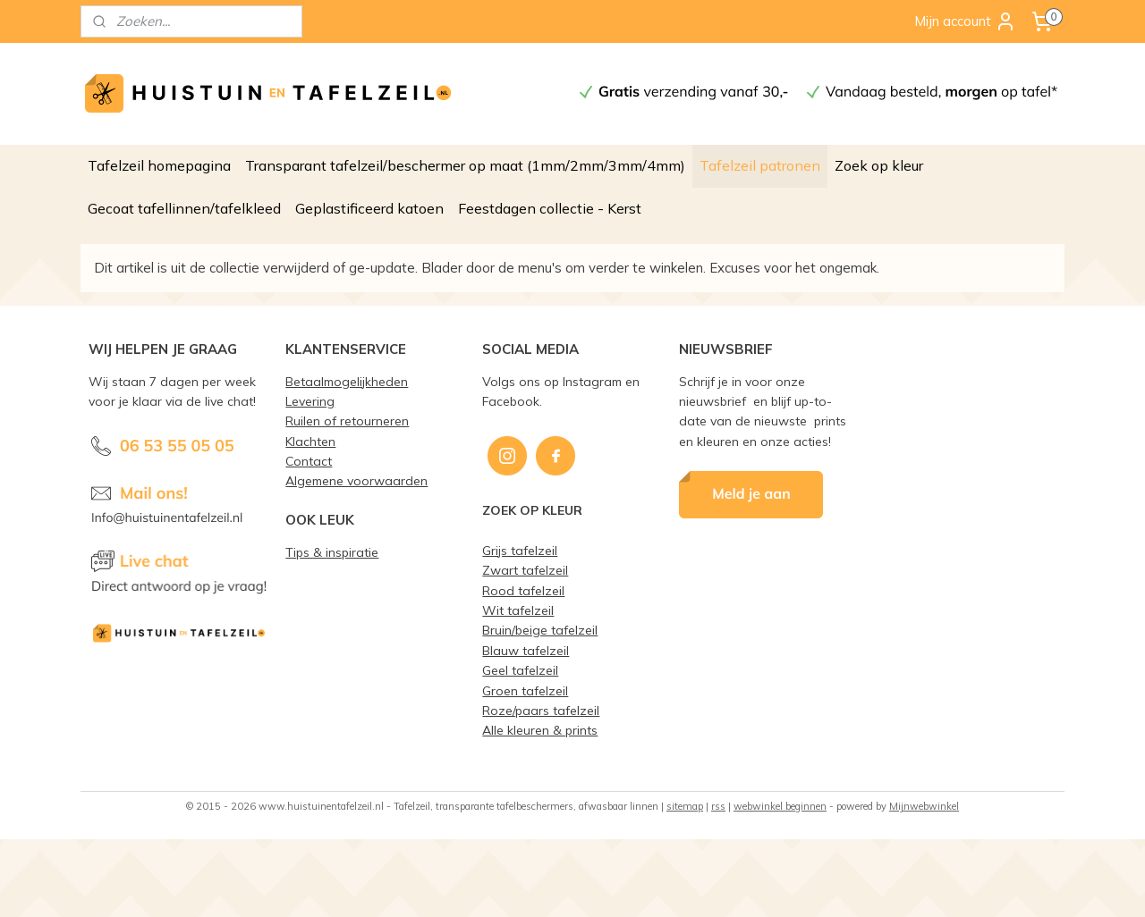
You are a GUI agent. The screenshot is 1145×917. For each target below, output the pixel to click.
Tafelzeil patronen (760, 165)
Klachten (310, 441)
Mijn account (965, 21)
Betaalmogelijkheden (346, 381)
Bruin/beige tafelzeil (540, 629)
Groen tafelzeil (525, 690)
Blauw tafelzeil (525, 650)
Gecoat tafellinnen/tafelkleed (184, 208)
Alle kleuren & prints (540, 729)
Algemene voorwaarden (356, 480)
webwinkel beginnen (780, 806)
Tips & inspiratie (331, 551)
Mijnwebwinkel (924, 806)
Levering (310, 400)
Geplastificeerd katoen (369, 208)
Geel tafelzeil (520, 669)
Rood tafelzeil (523, 590)
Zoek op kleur (879, 165)
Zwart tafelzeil (525, 569)
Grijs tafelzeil (519, 550)
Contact (308, 460)
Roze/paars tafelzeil (540, 710)
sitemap (684, 806)
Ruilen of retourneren (347, 420)
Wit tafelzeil (518, 610)
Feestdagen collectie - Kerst (549, 208)
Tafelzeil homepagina (159, 165)
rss (718, 806)
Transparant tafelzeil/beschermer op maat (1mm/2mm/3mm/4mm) (465, 165)
